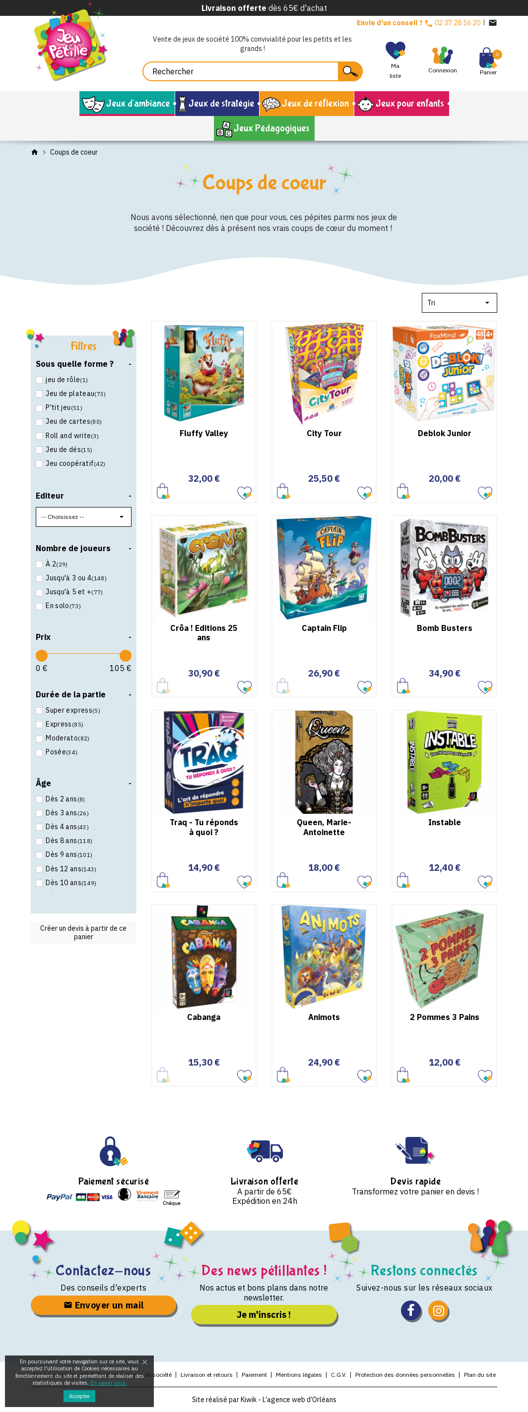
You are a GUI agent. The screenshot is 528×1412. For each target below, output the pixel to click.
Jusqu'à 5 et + (73, 591)
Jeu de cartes (73, 421)
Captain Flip (324, 628)
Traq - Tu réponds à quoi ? (204, 827)
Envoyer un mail (104, 1305)
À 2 (56, 564)
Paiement (254, 1374)
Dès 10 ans (70, 882)
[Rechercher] (252, 71)
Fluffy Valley (204, 433)
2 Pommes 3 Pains (444, 1017)
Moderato (67, 738)
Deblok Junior (444, 433)
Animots (324, 1017)
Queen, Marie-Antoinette (324, 827)
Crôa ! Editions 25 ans (204, 632)
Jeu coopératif (75, 463)
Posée (61, 751)
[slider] (42, 656)
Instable (444, 822)
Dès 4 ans (66, 826)
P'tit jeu (63, 407)
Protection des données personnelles (405, 1374)
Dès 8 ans (68, 840)
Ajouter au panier (163, 491)
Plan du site (480, 1374)
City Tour (324, 433)
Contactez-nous (103, 1270)
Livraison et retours (207, 1374)
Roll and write (71, 435)
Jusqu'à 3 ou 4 (75, 577)
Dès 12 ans (70, 868)
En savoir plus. (108, 1382)
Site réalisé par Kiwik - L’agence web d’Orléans (264, 1399)
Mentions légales (299, 1374)
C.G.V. (338, 1374)
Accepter (79, 1396)
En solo (62, 605)
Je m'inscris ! (264, 1314)
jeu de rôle (66, 379)
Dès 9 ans (68, 854)
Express (63, 724)
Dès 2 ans (64, 798)
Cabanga (203, 1017)
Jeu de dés (68, 449)
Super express (72, 710)
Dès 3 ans (66, 812)
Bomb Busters (444, 628)
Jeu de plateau (75, 393)
